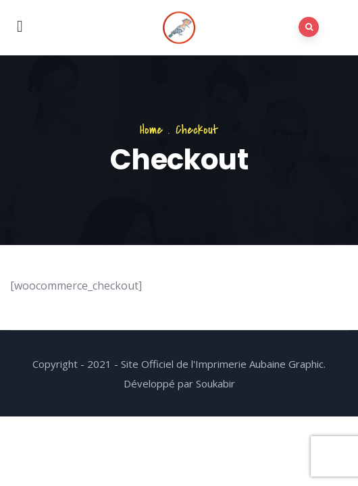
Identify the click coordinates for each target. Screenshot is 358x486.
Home (151, 130)
